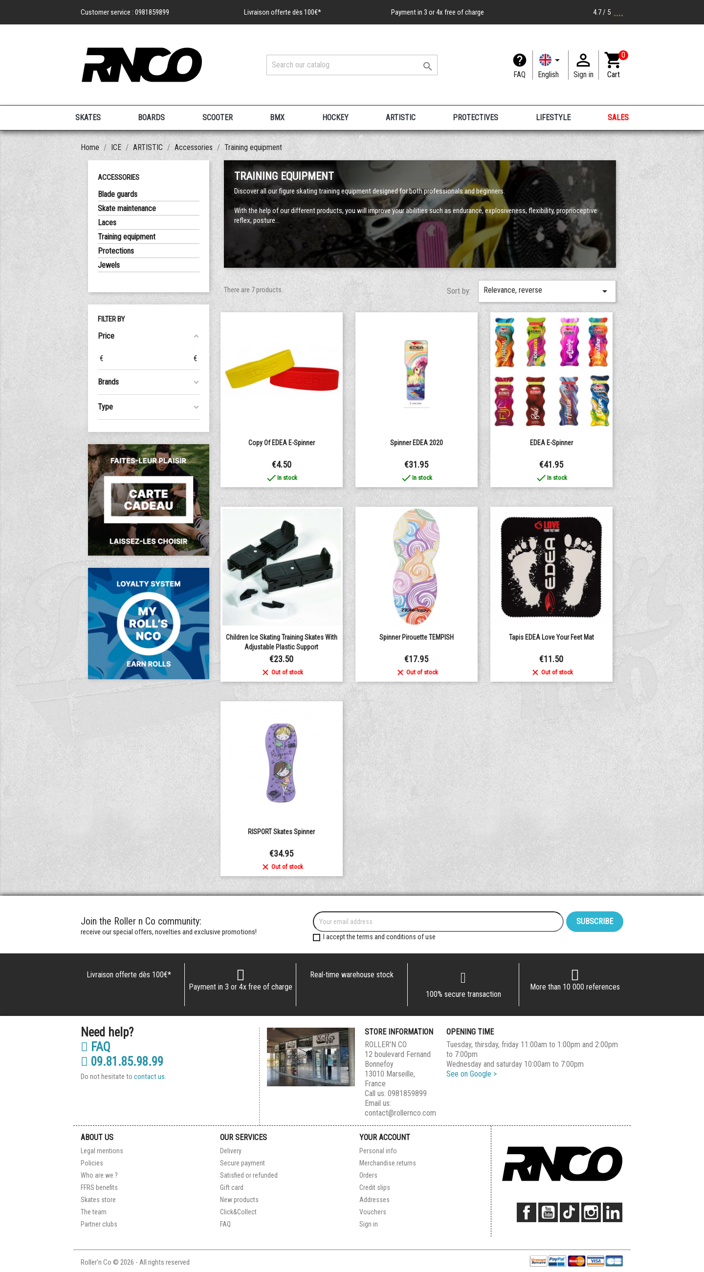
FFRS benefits (99, 1187)
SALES (618, 117)
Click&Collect (238, 1212)
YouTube (548, 1212)
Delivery (231, 1151)
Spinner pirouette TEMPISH (416, 637)
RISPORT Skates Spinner (281, 832)
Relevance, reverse (547, 291)
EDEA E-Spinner (551, 443)
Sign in (368, 1224)
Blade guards (117, 194)
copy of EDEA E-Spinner (281, 443)
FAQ (519, 74)
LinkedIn (612, 1212)
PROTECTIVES (475, 117)
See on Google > (471, 1073)
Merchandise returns (387, 1163)
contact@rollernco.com (400, 1113)
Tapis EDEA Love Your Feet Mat (551, 637)
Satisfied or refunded (249, 1175)
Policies (92, 1163)
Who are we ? (99, 1175)
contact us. (150, 1076)
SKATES (88, 117)
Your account (384, 1137)
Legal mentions (102, 1151)
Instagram (591, 1212)
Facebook (526, 1212)
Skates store (98, 1200)
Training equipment (126, 236)
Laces (107, 222)
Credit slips (374, 1187)
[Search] (352, 65)
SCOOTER (217, 117)
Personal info (378, 1151)
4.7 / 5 (608, 12)
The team (94, 1212)
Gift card (231, 1187)
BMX (277, 117)
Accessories (118, 177)
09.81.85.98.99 (122, 1062)
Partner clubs (99, 1224)
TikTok (569, 1212)
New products (239, 1200)
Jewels (109, 265)
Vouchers (372, 1212)
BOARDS (151, 117)
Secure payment (242, 1163)
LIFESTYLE (553, 117)
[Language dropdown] (550, 65)
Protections (116, 251)
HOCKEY (335, 117)
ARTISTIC (401, 117)
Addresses (374, 1200)
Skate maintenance (127, 208)
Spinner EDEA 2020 (416, 443)
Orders (368, 1175)
